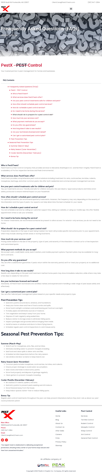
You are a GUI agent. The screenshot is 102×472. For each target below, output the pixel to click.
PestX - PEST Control (19, 90)
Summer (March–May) (20, 146)
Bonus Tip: (15, 156)
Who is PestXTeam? (20, 93)
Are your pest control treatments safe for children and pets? (36, 101)
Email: (3, 433)
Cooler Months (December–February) (26, 153)
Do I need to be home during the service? (29, 111)
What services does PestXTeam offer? (28, 97)
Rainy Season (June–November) (23, 149)
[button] (71, 8)
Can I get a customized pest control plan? (29, 135)
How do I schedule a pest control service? (29, 107)
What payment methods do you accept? (29, 121)
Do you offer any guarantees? (24, 125)
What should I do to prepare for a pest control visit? (33, 114)
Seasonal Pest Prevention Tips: (21, 142)
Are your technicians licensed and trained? (29, 132)
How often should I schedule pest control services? (32, 104)
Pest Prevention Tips (19, 139)
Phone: (3, 428)
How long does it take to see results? (27, 128)
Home (4, 35)
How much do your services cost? (26, 118)
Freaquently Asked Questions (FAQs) (23, 87)
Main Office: (5, 422)
